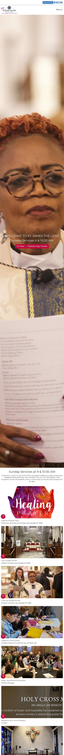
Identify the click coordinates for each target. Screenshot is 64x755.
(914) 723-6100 (48, 2)
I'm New (20, 246)
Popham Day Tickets (37, 246)
